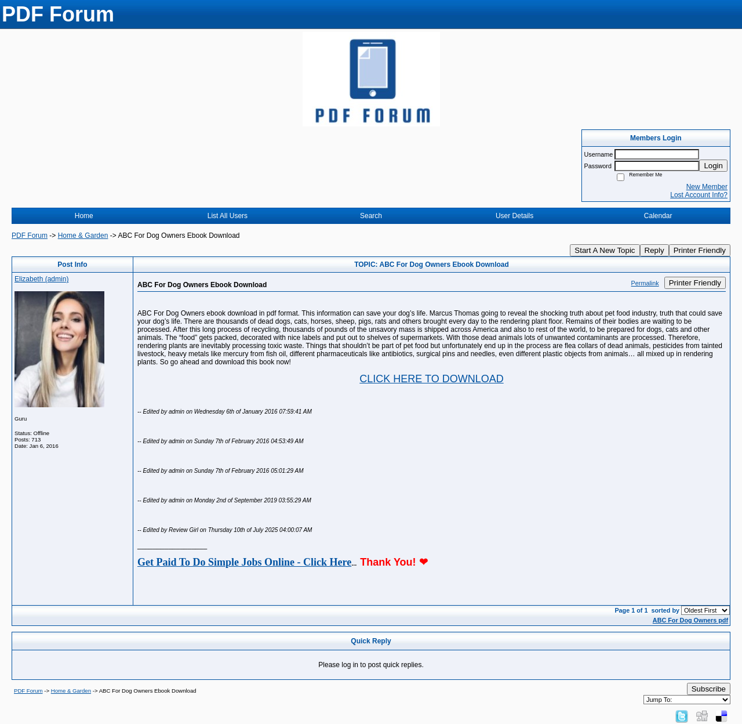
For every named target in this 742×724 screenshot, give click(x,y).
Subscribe (709, 689)
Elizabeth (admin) (41, 279)
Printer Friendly (700, 250)
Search (371, 216)
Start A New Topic (604, 250)
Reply (654, 250)
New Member (707, 187)
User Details (514, 216)
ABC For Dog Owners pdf (690, 620)
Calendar (658, 216)
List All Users (228, 216)
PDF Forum (30, 235)
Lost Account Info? (699, 195)
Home (84, 216)
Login (713, 165)
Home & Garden (83, 235)
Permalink (645, 283)
